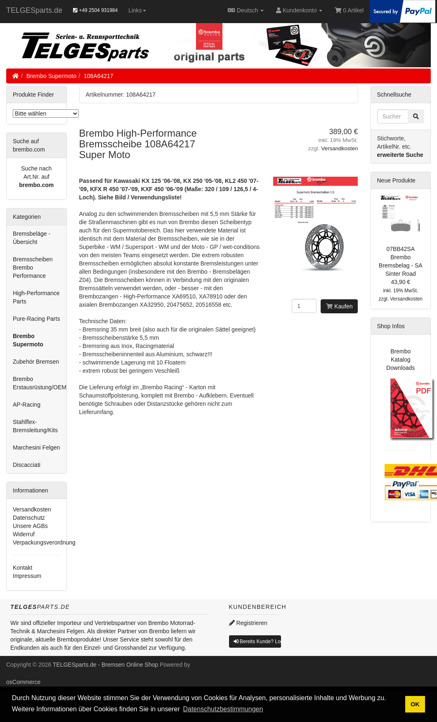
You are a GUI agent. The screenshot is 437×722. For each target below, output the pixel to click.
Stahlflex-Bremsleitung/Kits (35, 426)
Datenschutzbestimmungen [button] (223, 709)
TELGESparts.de (34, 10)
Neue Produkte (396, 180)
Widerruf (24, 534)
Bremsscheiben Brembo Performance (33, 267)
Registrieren (248, 623)
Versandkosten (339, 148)
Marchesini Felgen (36, 447)
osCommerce (23, 682)
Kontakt (22, 567)
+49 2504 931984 (95, 10)
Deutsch (246, 10)
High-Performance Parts (36, 297)
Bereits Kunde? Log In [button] (257, 641)
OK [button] (415, 704)
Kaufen (339, 306)
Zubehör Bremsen (36, 361)
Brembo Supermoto (51, 76)
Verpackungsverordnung (44, 542)
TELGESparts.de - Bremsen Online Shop (105, 664)
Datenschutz (29, 517)
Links (137, 10)
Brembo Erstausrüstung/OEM (39, 383)
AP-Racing (26, 404)
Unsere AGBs (30, 526)
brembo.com (36, 185)
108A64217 (98, 76)
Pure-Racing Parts (36, 318)
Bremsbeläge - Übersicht (31, 237)
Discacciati (26, 465)
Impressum (27, 576)
